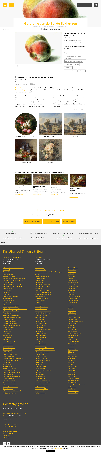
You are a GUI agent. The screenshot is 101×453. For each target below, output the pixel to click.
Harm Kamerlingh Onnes (43, 334)
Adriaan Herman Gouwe (75, 326)
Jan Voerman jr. (40, 381)
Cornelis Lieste (7, 336)
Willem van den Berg (42, 281)
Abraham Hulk (7, 295)
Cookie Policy (7, 440)
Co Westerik (72, 391)
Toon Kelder (39, 336)
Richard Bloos (39, 285)
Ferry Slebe (71, 373)
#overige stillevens (71, 71)
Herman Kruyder (40, 338)
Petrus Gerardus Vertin (10, 391)
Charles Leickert (8, 334)
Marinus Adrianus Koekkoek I (12, 330)
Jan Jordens (71, 342)
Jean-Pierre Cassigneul (42, 295)
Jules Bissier (71, 295)
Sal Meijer (71, 356)
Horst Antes (72, 276)
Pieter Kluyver (7, 318)
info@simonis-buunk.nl (10, 424)
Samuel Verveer (8, 393)
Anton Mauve (7, 344)
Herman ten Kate (8, 305)
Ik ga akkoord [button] (50, 451)
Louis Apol (6, 274)
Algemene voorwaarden (10, 436)
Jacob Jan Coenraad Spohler (11, 381)
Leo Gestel (38, 309)
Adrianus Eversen (8, 287)
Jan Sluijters (39, 369)
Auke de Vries (72, 379)
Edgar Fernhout (40, 305)
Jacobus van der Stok (9, 385)
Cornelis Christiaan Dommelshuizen (14, 283)
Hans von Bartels (73, 285)
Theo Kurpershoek (73, 346)
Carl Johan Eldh (40, 301)
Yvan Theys (71, 375)
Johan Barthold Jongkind (10, 301)
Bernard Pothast (8, 348)
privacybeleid (58, 448)
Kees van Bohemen (74, 301)
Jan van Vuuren (72, 381)
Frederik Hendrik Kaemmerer (44, 352)
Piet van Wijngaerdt (41, 389)
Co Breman (38, 293)
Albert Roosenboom (9, 361)
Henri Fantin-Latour (41, 303)
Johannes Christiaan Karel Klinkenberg (15, 313)
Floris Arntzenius (40, 274)
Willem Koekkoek (8, 332)
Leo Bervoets (72, 293)
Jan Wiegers (71, 393)
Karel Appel (71, 281)
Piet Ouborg (72, 365)
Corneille (70, 313)
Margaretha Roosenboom (11, 365)
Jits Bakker (38, 279)
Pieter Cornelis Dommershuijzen (13, 285)
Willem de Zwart (40, 398)
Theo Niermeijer (40, 348)
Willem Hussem (73, 340)
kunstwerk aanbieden (10, 431)
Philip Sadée (7, 367)
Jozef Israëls (7, 299)
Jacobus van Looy (40, 350)
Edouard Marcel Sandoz (42, 365)
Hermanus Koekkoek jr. (10, 328)
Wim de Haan (72, 328)
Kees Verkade (39, 379)
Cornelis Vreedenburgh (42, 385)
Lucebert (71, 352)
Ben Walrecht (72, 387)
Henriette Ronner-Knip (10, 359)
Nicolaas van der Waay (42, 387)
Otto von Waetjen (73, 383)
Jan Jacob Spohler (8, 379)
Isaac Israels (39, 332)
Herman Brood (72, 307)
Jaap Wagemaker (73, 385)
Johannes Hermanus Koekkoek (12, 322)
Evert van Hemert (41, 320)
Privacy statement (8, 438)
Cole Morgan (72, 358)
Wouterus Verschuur (9, 389)
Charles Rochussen (9, 352)
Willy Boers (71, 297)
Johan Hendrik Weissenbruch (12, 395)
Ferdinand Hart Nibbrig (42, 318)
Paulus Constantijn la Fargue (12, 289)
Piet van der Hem (41, 328)
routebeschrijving (69, 222)
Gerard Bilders (7, 276)
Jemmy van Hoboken (74, 338)
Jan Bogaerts (39, 287)
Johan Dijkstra (72, 315)
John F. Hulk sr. (7, 297)
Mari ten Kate (7, 307)
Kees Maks (38, 344)
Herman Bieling (40, 283)
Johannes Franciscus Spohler (12, 377)
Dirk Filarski (39, 307)
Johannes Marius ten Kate (11, 309)
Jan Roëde (71, 367)
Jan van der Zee (73, 397)
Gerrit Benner (72, 289)
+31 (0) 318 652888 (51, 222)
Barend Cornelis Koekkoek (11, 320)
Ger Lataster (72, 350)
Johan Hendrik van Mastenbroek (45, 354)
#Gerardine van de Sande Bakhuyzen (73, 58)
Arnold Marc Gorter (41, 311)
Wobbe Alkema (73, 272)
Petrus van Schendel (9, 373)
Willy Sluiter (39, 367)
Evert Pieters (39, 359)
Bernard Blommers (9, 281)
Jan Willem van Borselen (43, 289)
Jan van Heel (72, 332)
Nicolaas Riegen (8, 350)
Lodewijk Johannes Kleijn (10, 311)
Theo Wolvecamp (73, 395)
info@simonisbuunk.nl (32, 222)
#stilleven (82, 71)
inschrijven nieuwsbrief (10, 429)
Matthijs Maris (7, 340)
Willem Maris (7, 342)
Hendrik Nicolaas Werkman (76, 389)
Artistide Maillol (40, 342)
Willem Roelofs (8, 356)
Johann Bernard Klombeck (11, 315)
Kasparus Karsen (8, 303)
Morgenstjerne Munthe (42, 356)
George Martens (73, 354)
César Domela (72, 319)
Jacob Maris (6, 338)
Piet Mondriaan (40, 346)
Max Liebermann (40, 340)
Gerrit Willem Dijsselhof (43, 299)
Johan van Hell (40, 322)
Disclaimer (6, 442)
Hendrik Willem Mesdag (10, 346)
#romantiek (68, 68)
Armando (71, 283)
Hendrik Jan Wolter (41, 393)
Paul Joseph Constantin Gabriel (13, 291)
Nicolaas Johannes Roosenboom (13, 363)
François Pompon (40, 361)
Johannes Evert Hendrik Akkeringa (13, 272)
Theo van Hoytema (41, 330)
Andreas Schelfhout (9, 371)
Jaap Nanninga (72, 361)
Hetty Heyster (40, 324)
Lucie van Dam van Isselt (43, 297)
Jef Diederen (72, 317)
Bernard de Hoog (40, 326)
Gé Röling (71, 369)
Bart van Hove (7, 293)
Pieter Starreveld (40, 373)
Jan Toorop (38, 377)
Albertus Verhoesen (9, 387)
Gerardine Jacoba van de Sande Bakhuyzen (48, 276)
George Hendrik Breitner (43, 291)
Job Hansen (71, 330)
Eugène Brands (72, 303)
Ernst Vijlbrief (72, 377)
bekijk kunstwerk (19, 195)
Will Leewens (72, 348)
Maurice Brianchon (73, 305)
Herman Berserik (73, 291)
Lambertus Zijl (40, 395)
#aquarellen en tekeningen (73, 62)
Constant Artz (39, 272)
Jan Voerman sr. (40, 383)
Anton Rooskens (73, 371)
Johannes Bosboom (9, 279)
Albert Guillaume (41, 313)
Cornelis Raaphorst (41, 363)
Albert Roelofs (7, 354)
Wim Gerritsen (72, 324)
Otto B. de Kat (72, 344)
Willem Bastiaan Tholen (43, 375)
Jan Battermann (73, 287)
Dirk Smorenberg (40, 371)
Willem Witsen (40, 391)
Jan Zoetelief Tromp (9, 398)
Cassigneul (71, 309)
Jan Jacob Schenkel (9, 375)
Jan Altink (71, 278)
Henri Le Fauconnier (74, 322)
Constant (70, 311)
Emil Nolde (71, 363)
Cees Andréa (72, 274)
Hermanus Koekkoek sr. (10, 326)
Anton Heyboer (73, 336)
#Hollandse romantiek (72, 65)
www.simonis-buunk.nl (10, 422)
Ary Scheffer (7, 369)
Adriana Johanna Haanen (43, 315)
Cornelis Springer (8, 383)
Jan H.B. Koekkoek (8, 324)
